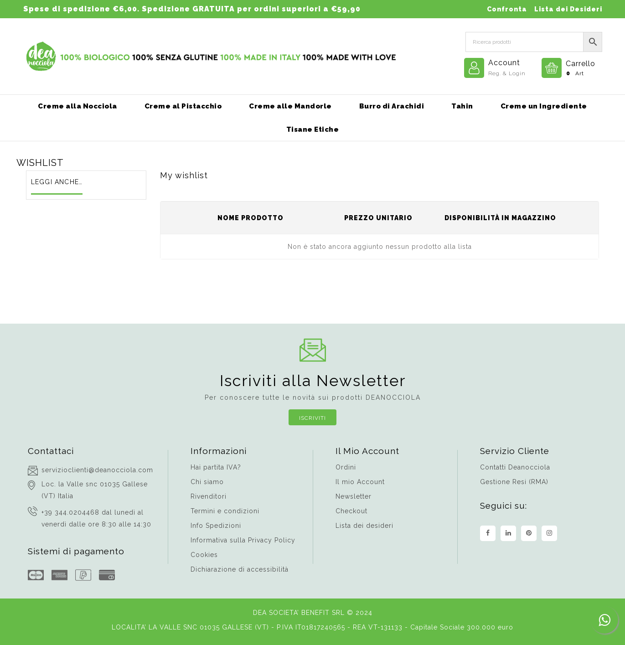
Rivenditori (209, 496)
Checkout (351, 511)
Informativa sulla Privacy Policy (243, 540)
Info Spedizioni (216, 525)
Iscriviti (312, 418)
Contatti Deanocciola (515, 467)
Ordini (346, 467)
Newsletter (354, 496)
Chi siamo (207, 481)
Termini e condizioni (225, 511)
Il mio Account (360, 481)
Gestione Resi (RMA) (514, 481)
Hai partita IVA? (216, 467)
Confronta (507, 9)
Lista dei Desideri (568, 9)
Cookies (204, 554)
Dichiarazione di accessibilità (240, 569)
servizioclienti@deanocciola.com (97, 470)
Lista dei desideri (364, 525)
